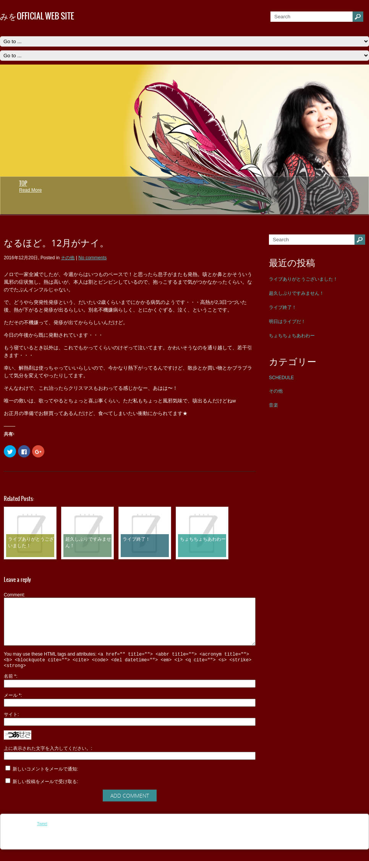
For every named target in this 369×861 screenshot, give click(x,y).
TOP (23, 183)
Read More (30, 190)
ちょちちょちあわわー (292, 335)
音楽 (273, 405)
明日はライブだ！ (287, 321)
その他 (276, 391)
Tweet (42, 835)
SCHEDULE (281, 377)
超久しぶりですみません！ (296, 293)
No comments (92, 257)
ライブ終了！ (282, 307)
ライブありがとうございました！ (303, 279)
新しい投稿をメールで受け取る (45, 793)
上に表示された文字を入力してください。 (47, 759)
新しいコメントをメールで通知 (45, 780)
